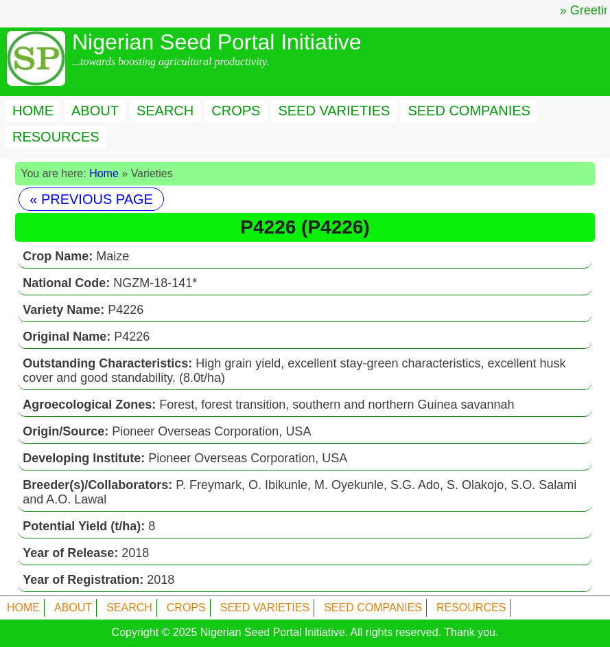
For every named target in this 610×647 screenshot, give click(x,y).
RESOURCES (55, 136)
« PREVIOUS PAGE (91, 199)
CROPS (235, 110)
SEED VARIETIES (334, 110)
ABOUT (95, 110)
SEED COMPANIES (469, 110)
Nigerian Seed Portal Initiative (272, 632)
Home (104, 173)
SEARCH (165, 110)
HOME (33, 110)
